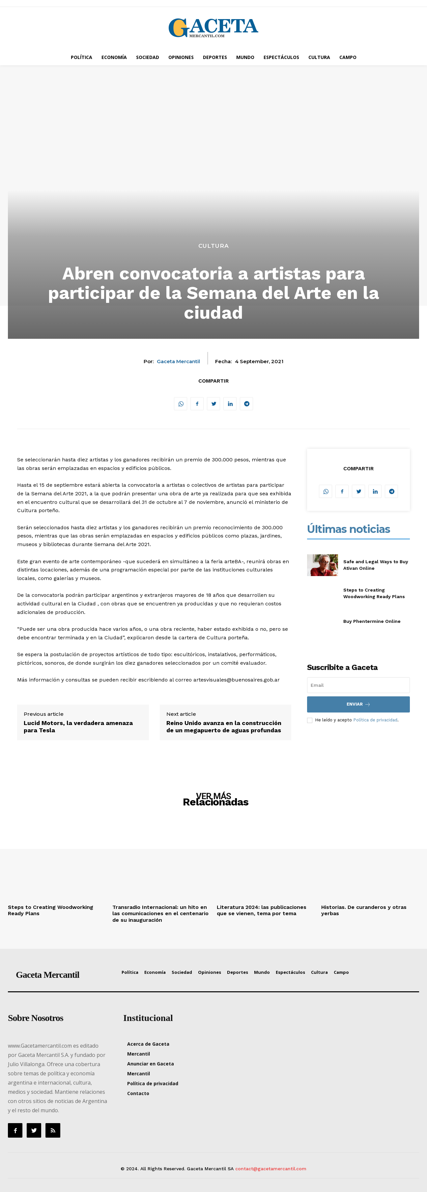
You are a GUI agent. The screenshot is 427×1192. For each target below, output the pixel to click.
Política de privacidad (375, 719)
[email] (358, 685)
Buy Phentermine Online (372, 621)
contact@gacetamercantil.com (270, 1168)
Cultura (213, 246)
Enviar (359, 704)
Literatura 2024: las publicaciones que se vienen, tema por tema (261, 910)
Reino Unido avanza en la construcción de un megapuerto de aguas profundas (223, 726)
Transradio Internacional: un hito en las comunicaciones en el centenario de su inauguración (160, 913)
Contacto (138, 1093)
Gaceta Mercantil (178, 361)
